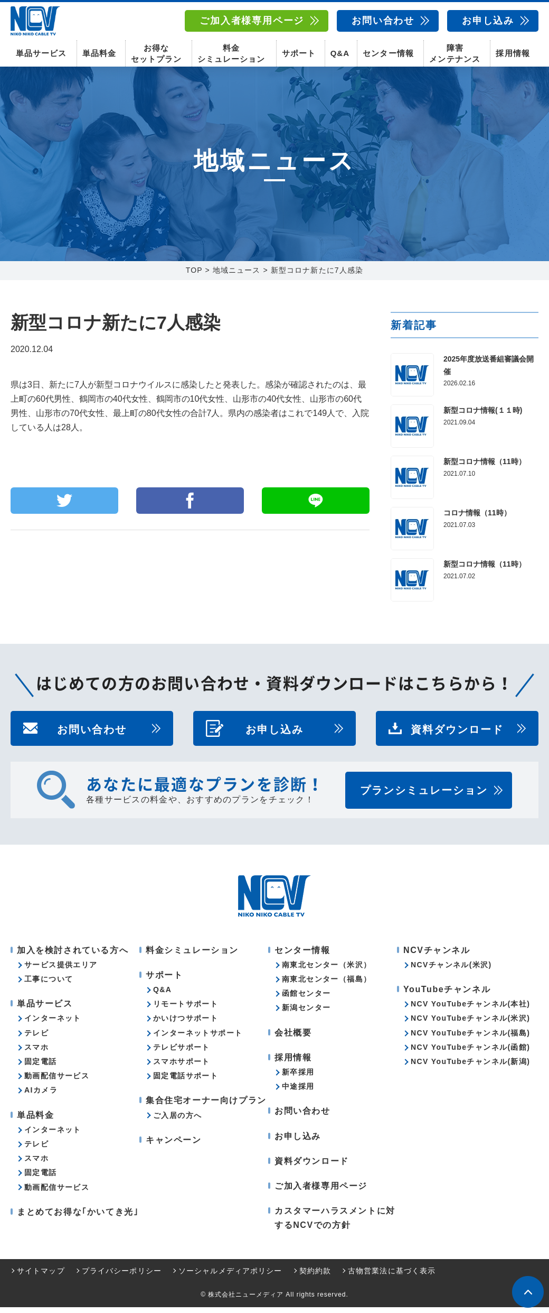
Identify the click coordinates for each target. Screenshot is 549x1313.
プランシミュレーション (424, 796)
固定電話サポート (185, 1081)
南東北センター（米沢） (326, 970)
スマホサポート (181, 1067)
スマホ (36, 1053)
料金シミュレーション (231, 53)
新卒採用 (298, 1078)
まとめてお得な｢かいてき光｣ (77, 1217)
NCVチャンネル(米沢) (451, 970)
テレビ (36, 1038)
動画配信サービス (56, 1081)
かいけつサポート (185, 1024)
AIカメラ (41, 1096)
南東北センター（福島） (326, 985)
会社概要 (292, 1038)
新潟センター (306, 1014)
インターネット (52, 1024)
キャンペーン (174, 1145)
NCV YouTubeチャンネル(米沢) (470, 1024)
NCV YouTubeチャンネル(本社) (470, 1009)
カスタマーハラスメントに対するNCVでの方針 (334, 1223)
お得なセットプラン (156, 53)
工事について (48, 985)
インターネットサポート (197, 1038)
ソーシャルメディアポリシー (230, 1276)
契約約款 (315, 1276)
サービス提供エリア (61, 970)
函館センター (306, 999)
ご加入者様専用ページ (252, 20)
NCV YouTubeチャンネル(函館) (470, 1053)
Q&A (339, 53)
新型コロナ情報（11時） (484, 467)
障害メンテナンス (454, 53)
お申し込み (488, 20)
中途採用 (298, 1092)
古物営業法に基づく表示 (392, 1276)
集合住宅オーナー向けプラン (206, 1106)
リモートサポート (185, 1009)
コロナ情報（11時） (477, 518)
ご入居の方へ (177, 1121)
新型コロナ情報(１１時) (482, 416)
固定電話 (40, 1067)
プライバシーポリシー (122, 1276)
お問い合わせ (383, 20)
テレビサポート (181, 1053)
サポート (299, 53)
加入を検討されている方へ (72, 955)
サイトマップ (41, 1276)
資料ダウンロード (457, 734)
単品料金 (99, 53)
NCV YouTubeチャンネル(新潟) (470, 1067)
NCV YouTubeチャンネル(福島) (470, 1038)
